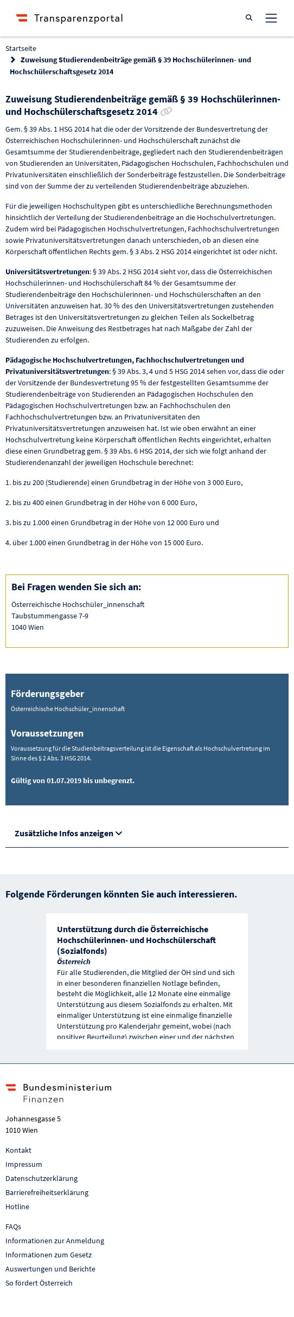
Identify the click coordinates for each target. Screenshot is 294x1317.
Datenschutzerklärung (41, 1178)
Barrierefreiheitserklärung (46, 1192)
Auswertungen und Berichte (50, 1269)
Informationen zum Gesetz (48, 1255)
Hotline (17, 1206)
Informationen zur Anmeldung (54, 1240)
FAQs (13, 1226)
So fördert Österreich (39, 1283)
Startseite (20, 48)
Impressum (23, 1164)
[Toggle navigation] (271, 18)
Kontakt (18, 1150)
